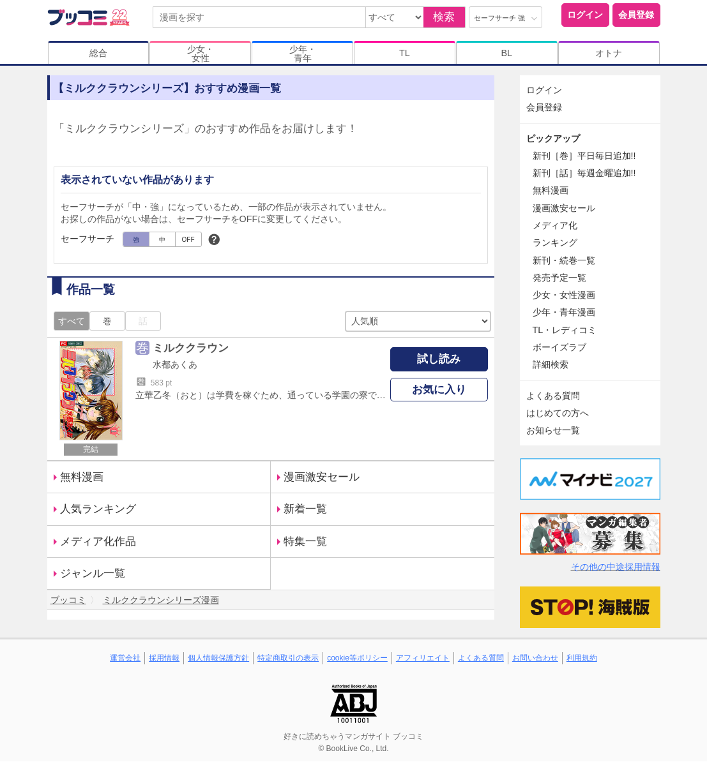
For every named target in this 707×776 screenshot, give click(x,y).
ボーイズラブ (559, 347)
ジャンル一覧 (92, 573)
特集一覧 (305, 541)
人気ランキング (98, 509)
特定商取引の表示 (288, 657)
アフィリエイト (423, 657)
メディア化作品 (98, 541)
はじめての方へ (557, 413)
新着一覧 (305, 509)
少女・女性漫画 (564, 295)
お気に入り (439, 390)
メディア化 (555, 225)
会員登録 (636, 15)
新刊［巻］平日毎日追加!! (584, 156)
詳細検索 (550, 364)
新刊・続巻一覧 (564, 260)
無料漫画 (81, 477)
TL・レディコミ (565, 330)
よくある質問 (553, 396)
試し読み (438, 359)
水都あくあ (175, 364)
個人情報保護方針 (218, 657)
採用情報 (164, 657)
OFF (188, 239)
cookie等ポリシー (357, 657)
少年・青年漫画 (564, 312)
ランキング (555, 242)
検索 (444, 17)
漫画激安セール (322, 477)
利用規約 (581, 657)
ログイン (585, 15)
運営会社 (125, 657)
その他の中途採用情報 (615, 567)
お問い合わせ (535, 657)
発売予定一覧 (559, 277)
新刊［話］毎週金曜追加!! (584, 173)
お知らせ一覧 (553, 430)
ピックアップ (553, 138)
